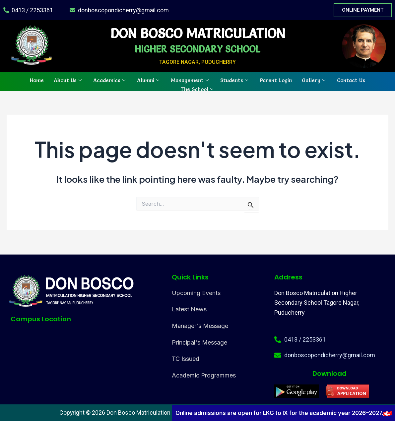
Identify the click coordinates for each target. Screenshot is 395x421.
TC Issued (185, 358)
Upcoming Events (196, 292)
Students (235, 79)
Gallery (314, 79)
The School (197, 88)
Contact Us (351, 79)
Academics (110, 79)
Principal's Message (199, 342)
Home (37, 79)
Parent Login (276, 79)
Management (190, 79)
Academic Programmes (204, 375)
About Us (68, 79)
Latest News (189, 309)
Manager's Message (200, 325)
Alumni (149, 79)
